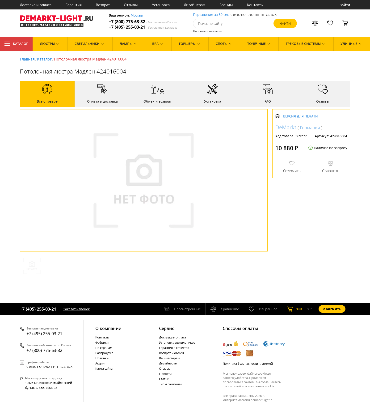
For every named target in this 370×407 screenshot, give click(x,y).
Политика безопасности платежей (248, 363)
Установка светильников (177, 342)
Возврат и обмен (171, 353)
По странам (103, 348)
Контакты (255, 4)
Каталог (16, 44)
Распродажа (104, 353)
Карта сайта (104, 368)
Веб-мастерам (169, 358)
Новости (165, 374)
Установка (161, 4)
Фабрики (102, 342)
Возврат (103, 4)
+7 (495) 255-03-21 (143, 27)
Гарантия (74, 4)
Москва (137, 15)
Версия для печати (300, 116)
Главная (27, 59)
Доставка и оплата (35, 4)
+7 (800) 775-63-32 (143, 21)
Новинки (102, 358)
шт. (295, 309)
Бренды (226, 4)
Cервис (166, 328)
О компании (108, 328)
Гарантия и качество (174, 348)
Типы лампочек (170, 384)
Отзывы (131, 4)
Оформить (332, 309)
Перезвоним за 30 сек (211, 15)
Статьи (164, 379)
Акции (100, 363)
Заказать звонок (76, 309)
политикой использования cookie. (250, 386)
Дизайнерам (194, 4)
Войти (345, 5)
